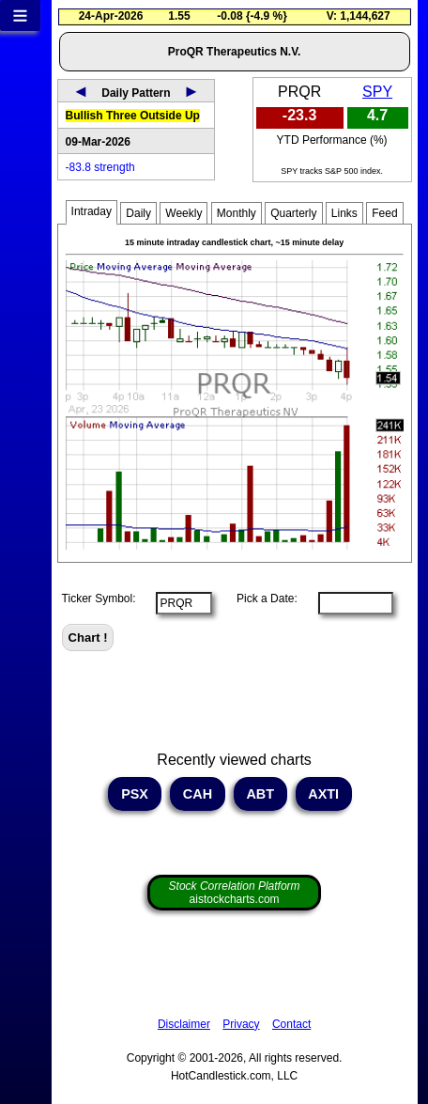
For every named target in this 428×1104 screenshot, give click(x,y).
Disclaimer (184, 1024)
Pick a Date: (261, 598)
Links (344, 213)
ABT (260, 793)
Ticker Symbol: (99, 598)
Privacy (240, 1024)
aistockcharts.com (234, 892)
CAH (197, 793)
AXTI (324, 793)
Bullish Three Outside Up (133, 115)
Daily (138, 213)
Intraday (91, 211)
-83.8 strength (100, 167)
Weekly (183, 213)
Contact (291, 1024)
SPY (377, 92)
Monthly (236, 213)
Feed (384, 213)
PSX (134, 793)
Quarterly (293, 213)
